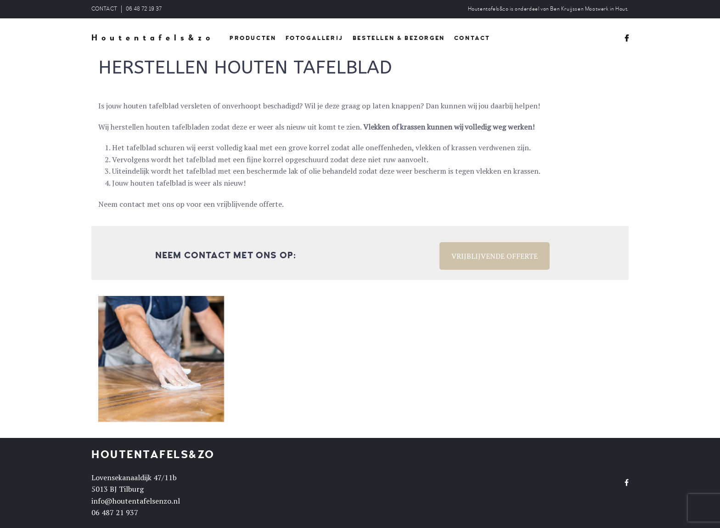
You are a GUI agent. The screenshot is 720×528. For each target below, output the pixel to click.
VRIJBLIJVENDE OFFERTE (494, 256)
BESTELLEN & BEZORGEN (399, 38)
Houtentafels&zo (152, 38)
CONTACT (104, 9)
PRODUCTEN (253, 38)
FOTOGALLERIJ (314, 38)
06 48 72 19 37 (144, 9)
